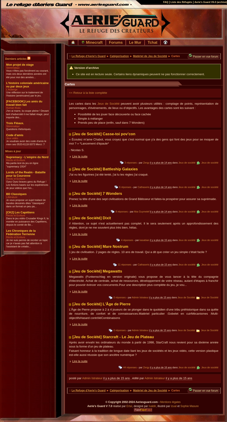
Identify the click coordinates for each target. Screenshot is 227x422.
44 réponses (127, 367)
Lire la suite (79, 156)
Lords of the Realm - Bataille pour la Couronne (26, 174)
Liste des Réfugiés (181, 2)
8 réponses (119, 211)
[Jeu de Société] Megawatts (97, 271)
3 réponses (128, 162)
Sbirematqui (13, 67)
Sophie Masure (189, 406)
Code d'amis (14, 135)
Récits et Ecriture (15, 160)
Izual (173, 406)
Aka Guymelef (141, 211)
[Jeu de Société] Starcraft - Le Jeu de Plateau (113, 337)
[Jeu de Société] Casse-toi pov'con (103, 134)
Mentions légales (170, 402)
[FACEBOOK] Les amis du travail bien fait (24, 103)
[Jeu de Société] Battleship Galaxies (105, 169)
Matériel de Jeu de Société (150, 56)
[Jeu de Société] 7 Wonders (97, 193)
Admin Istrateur (140, 297)
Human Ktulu (13, 107)
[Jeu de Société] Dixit (91, 218)
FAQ (165, 2)
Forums (116, 42)
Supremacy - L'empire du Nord (27, 157)
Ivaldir (152, 406)
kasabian (144, 240)
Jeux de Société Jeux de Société (198, 297)
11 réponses (122, 264)
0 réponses (117, 297)
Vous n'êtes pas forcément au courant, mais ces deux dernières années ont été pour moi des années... (27, 74)
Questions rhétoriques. (18, 129)
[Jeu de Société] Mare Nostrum (100, 246)
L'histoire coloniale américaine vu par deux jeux (27, 84)
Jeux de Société (108, 103)
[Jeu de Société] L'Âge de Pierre (101, 304)
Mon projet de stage (20, 64)
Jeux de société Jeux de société (198, 162)
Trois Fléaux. (15, 123)
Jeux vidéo (12, 138)
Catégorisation (119, 56)
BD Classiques (16, 194)
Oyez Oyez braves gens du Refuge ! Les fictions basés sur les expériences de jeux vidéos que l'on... (27, 185)
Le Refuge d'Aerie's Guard (89, 56)
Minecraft (92, 42)
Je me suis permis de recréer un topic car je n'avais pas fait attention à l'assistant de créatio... (27, 243)
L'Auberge (11, 89)
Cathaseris (143, 187)
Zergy (146, 162)
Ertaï (129, 406)
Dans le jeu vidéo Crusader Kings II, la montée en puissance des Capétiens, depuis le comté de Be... (27, 221)
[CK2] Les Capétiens (20, 212)
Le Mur (135, 42)
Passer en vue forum (203, 56)
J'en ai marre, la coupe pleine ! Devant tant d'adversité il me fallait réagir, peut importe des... (27, 114)
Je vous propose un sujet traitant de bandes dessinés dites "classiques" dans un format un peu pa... (26, 203)
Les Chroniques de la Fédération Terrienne (21, 232)
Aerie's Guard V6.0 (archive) (210, 2)
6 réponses (122, 187)
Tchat (153, 42)
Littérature (11, 197)
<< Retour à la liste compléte (88, 92)
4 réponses (124, 240)
